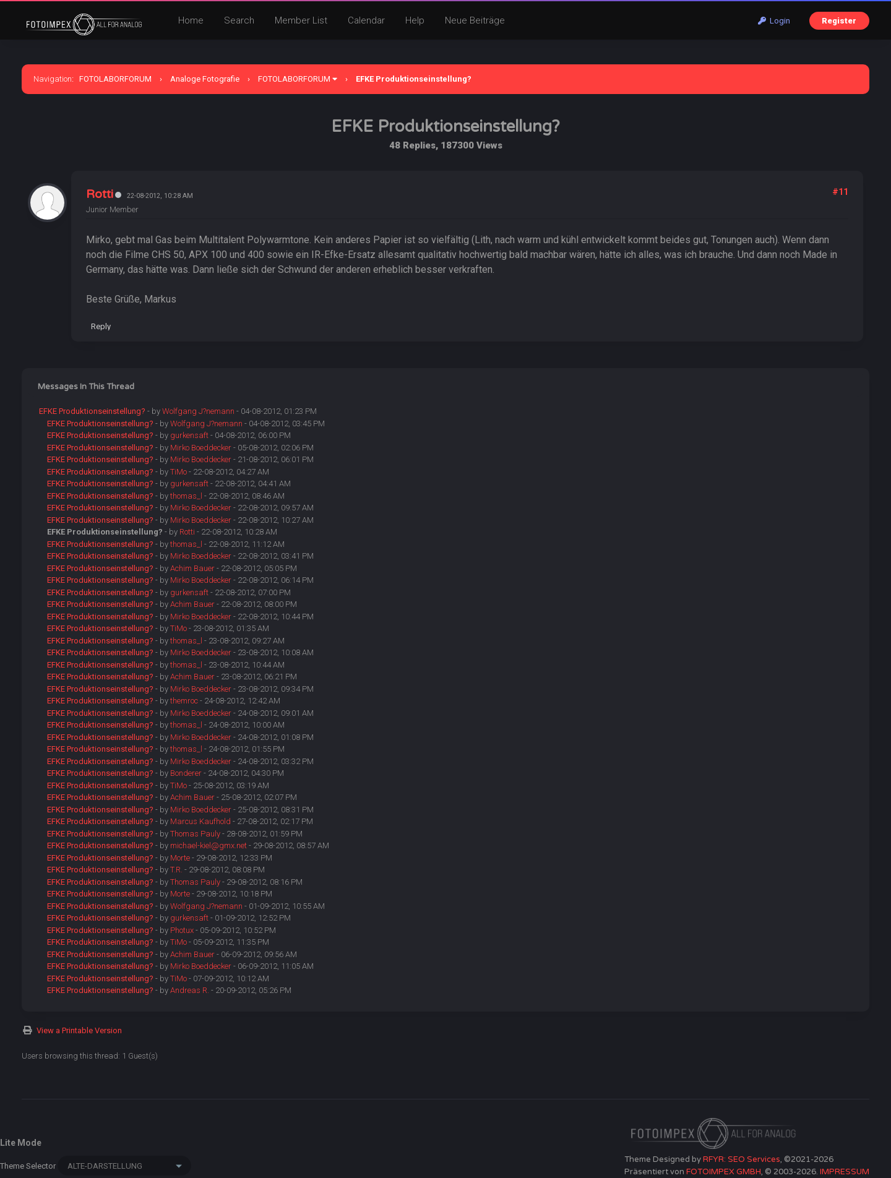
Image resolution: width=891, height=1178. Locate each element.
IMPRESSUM (844, 1172)
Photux (182, 930)
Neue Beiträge (475, 20)
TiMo (178, 471)
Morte (180, 857)
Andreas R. (189, 990)
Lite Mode (20, 1143)
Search (239, 20)
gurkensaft (189, 435)
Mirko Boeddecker (200, 447)
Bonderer (186, 773)
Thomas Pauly (195, 833)
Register (839, 20)
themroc (184, 700)
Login (774, 20)
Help (414, 20)
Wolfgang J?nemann (198, 411)
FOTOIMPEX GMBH (723, 1172)
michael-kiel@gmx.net (208, 845)
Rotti (99, 194)
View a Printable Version (79, 1030)
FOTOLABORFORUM (115, 79)
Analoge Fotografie (204, 79)
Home (191, 20)
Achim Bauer (192, 568)
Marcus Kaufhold (200, 821)
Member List (301, 20)
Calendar (366, 20)
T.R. (176, 869)
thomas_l (186, 496)
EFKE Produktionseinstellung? (92, 411)
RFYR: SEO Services (741, 1159)
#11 (840, 192)
